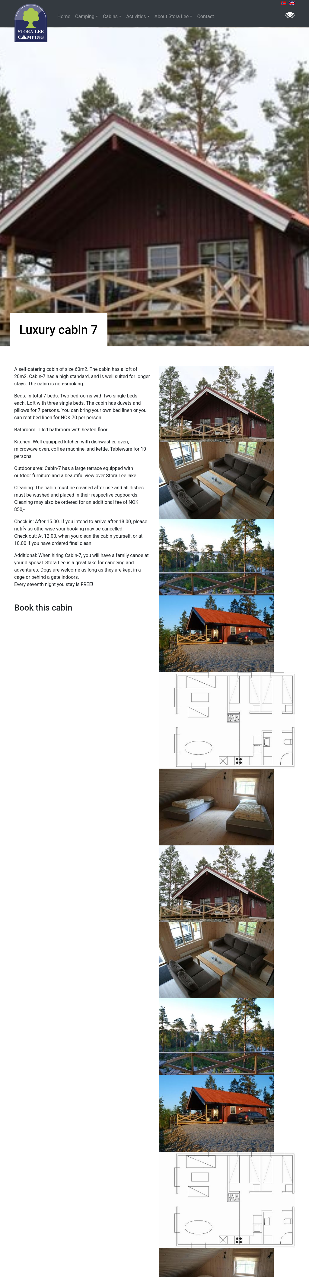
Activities (136, 16)
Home (63, 16)
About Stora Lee (171, 16)
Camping (84, 16)
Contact (205, 16)
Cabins (110, 16)
